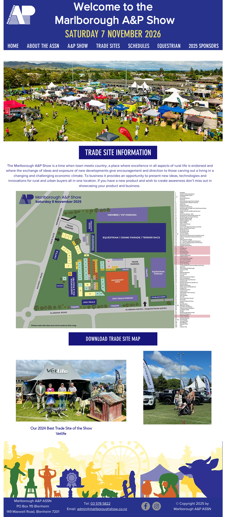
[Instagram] (156, 506)
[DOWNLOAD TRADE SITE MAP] (113, 338)
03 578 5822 (100, 503)
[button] (13, 45)
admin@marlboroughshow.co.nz (102, 509)
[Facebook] (145, 506)
